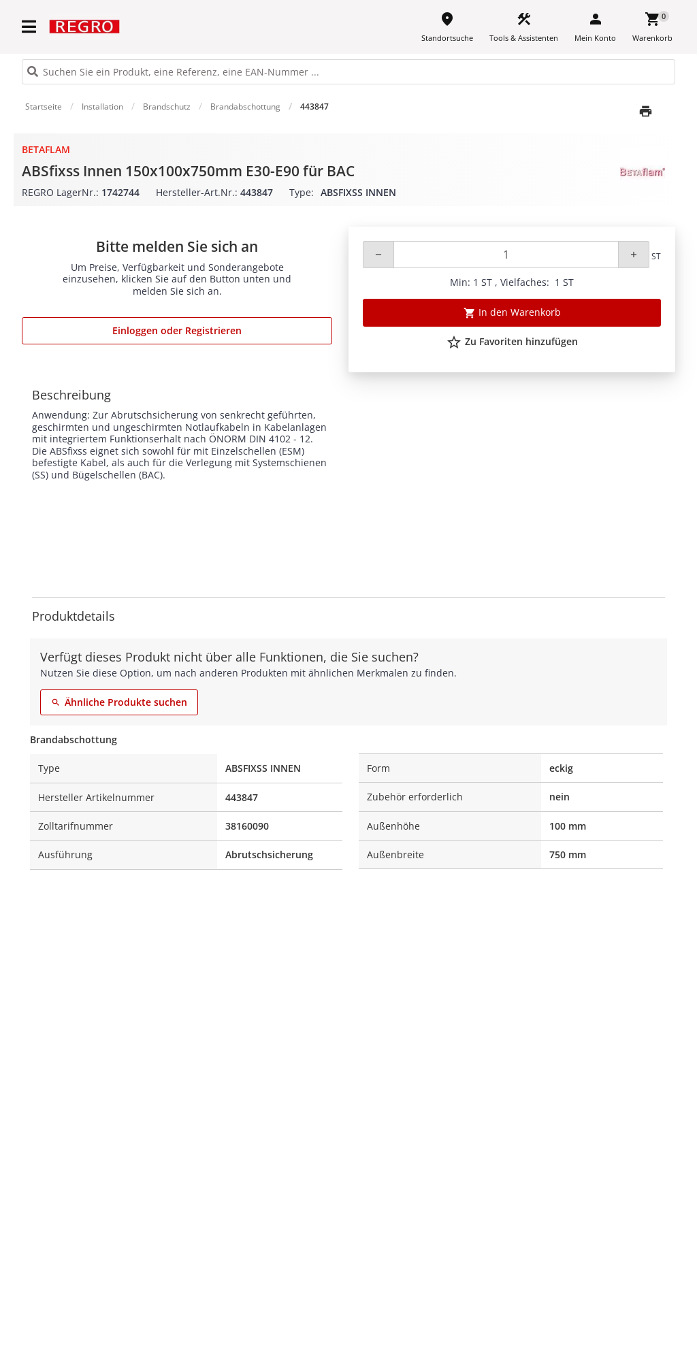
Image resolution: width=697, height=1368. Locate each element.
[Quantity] (506, 254)
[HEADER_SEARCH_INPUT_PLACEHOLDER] (348, 71)
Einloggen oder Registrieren (177, 330)
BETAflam (46, 149)
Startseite (43, 106)
